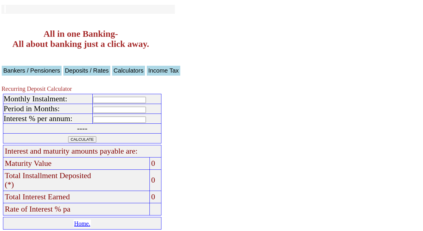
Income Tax (163, 70)
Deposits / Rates (87, 70)
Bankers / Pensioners (31, 70)
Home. (82, 223)
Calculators (128, 70)
